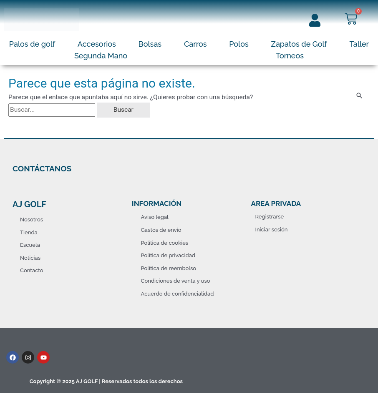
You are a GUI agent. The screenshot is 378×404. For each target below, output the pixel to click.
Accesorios (97, 44)
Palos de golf (32, 44)
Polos (239, 44)
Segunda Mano (100, 55)
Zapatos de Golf (299, 44)
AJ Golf (29, 204)
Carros (195, 44)
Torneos (290, 55)
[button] (34, 44)
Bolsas (150, 44)
